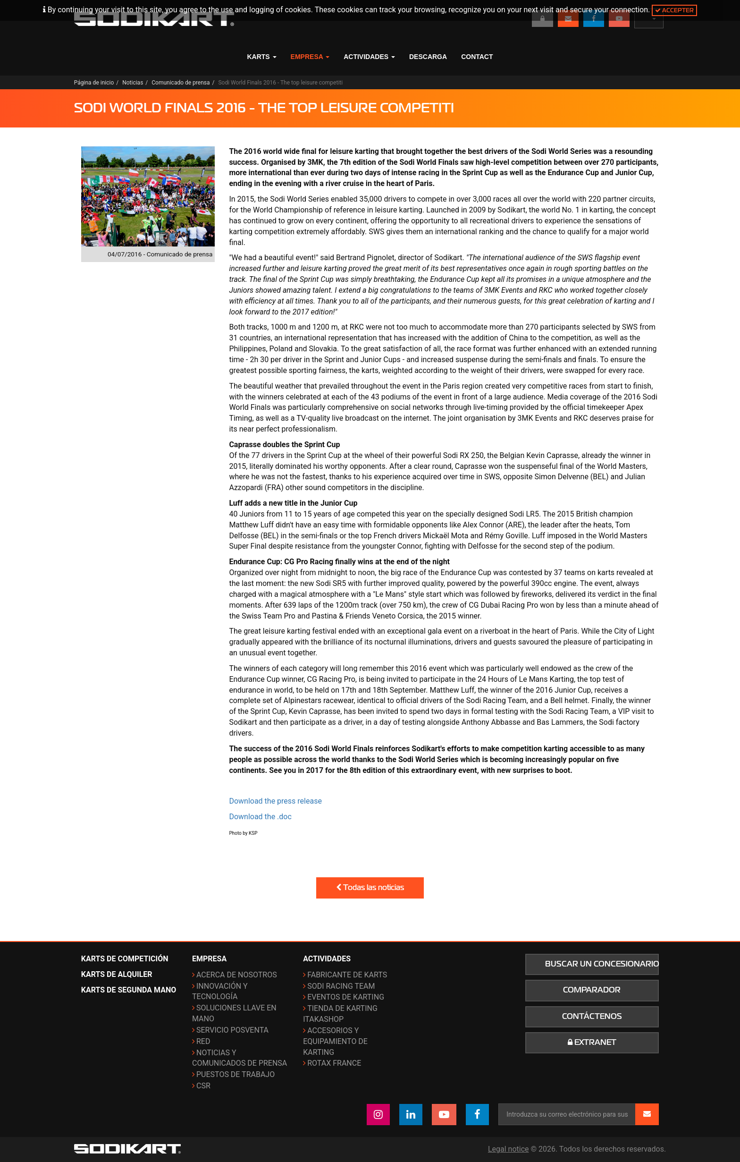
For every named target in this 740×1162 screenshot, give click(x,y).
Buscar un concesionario (602, 964)
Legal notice (508, 1149)
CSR (203, 1085)
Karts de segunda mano (128, 989)
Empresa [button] (310, 56)
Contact (477, 56)
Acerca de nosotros (236, 974)
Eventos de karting (345, 996)
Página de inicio (94, 82)
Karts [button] (261, 56)
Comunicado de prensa (180, 82)
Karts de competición (124, 958)
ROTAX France (334, 1063)
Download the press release (275, 801)
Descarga (428, 56)
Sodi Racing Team (341, 986)
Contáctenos (592, 1016)
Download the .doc (260, 816)
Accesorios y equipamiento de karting (335, 1041)
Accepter (674, 10)
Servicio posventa (232, 1030)
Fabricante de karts (347, 974)
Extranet (592, 1042)
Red (203, 1041)
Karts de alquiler (116, 974)
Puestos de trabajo (235, 1074)
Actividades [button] (369, 56)
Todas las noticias (370, 887)
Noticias (132, 82)
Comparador (592, 990)
